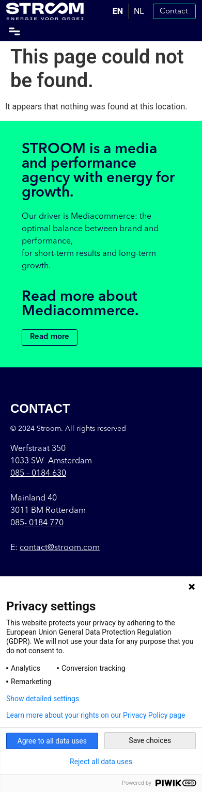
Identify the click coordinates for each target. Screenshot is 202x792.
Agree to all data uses (52, 741)
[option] (138, 11)
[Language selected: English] (128, 11)
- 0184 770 (44, 523)
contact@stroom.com (60, 548)
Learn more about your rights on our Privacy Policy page (95, 715)
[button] (14, 31)
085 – (38, 474)
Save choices (150, 740)
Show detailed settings (42, 698)
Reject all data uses (101, 761)
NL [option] (139, 11)
